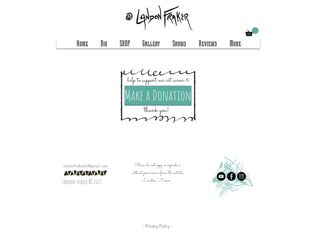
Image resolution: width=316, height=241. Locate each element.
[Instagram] (241, 176)
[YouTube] (221, 176)
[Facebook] (231, 176)
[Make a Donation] (158, 95)
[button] (252, 31)
